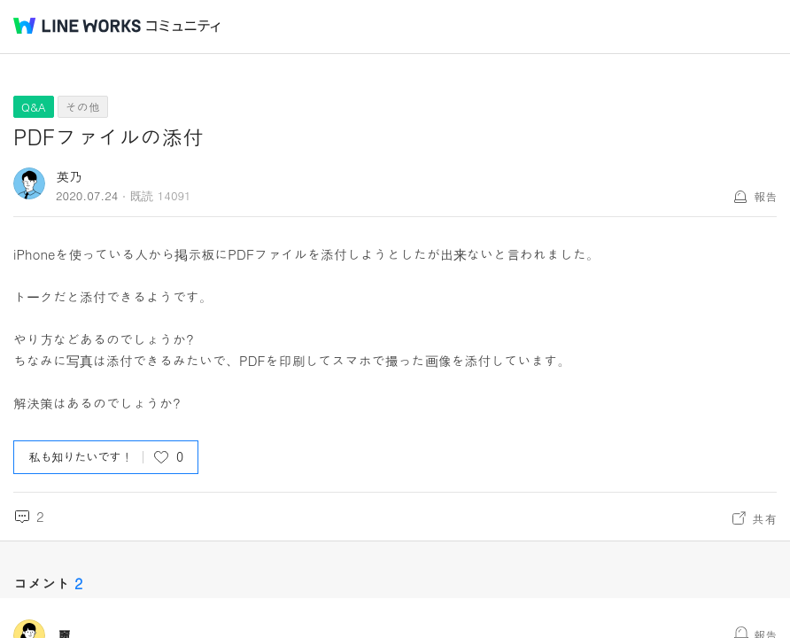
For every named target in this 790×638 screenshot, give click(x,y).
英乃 (69, 176)
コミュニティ (183, 26)
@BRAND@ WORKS (77, 26)
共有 (764, 518)
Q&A (33, 106)
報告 (765, 196)
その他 (83, 106)
